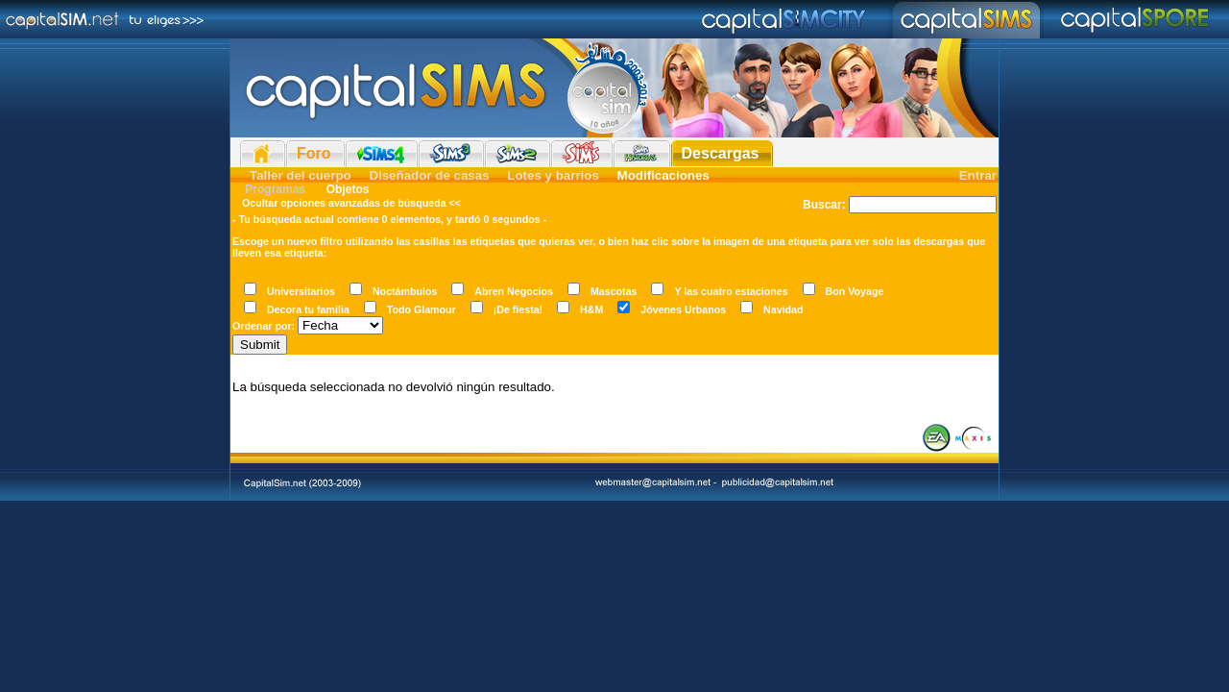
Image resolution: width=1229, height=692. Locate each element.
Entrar (978, 175)
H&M (591, 309)
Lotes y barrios (553, 175)
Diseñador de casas (429, 175)
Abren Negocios (513, 291)
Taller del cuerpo (300, 175)
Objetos (346, 189)
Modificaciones (663, 175)
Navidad (783, 309)
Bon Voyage (855, 291)
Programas (275, 189)
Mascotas (614, 291)
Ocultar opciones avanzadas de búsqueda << (351, 203)
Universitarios (301, 291)
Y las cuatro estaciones (730, 291)
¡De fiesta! (518, 309)
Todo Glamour (421, 309)
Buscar (822, 204)
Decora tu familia (308, 309)
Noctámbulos (405, 291)
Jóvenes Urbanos (683, 309)
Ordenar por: (263, 326)
